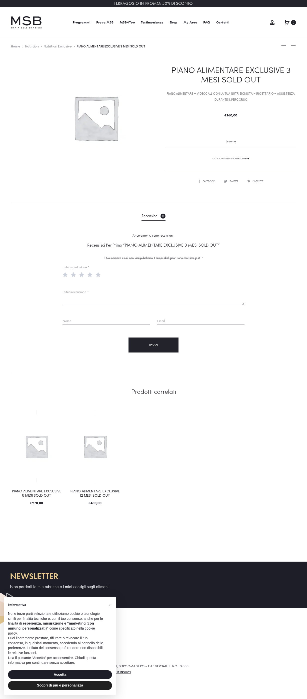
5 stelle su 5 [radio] (99, 274)
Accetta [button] (60, 675)
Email (161, 321)
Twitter (231, 181)
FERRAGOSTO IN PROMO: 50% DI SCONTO (153, 3)
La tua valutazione (76, 267)
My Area (191, 22)
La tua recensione (75, 292)
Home (15, 46)
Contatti (222, 22)
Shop (174, 22)
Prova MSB (105, 22)
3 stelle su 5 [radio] (82, 274)
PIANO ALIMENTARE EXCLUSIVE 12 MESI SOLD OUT (95, 493)
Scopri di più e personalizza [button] (60, 685)
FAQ (206, 22)
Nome (66, 321)
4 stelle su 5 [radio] (91, 274)
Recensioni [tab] (154, 216)
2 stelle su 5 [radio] (74, 274)
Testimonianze (152, 22)
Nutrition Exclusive (58, 46)
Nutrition (32, 46)
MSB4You (127, 22)
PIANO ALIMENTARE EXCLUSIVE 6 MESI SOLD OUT (36, 493)
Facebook (206, 181)
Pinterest (255, 181)
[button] (110, 605)
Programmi (81, 22)
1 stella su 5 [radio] (66, 274)
